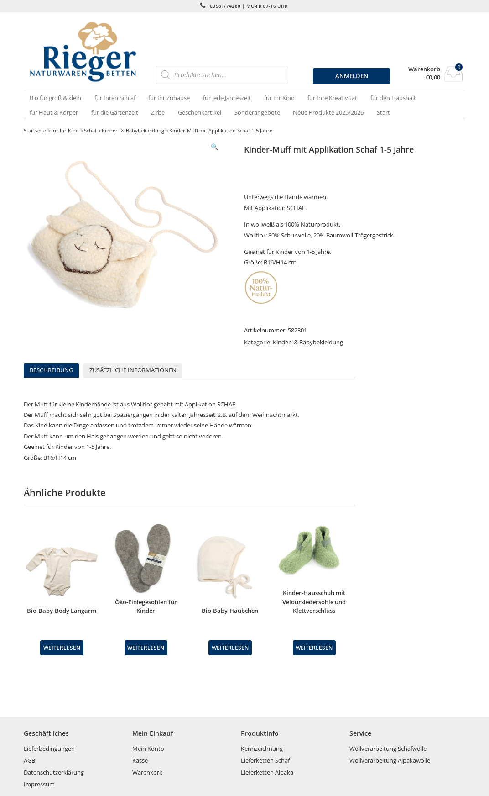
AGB (29, 760)
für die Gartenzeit (114, 112)
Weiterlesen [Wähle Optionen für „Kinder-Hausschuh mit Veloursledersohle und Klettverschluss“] (314, 647)
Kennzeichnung (262, 748)
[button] (214, 147)
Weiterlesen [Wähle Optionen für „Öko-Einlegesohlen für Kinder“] (145, 647)
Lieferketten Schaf (265, 760)
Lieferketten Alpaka (267, 772)
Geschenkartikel (199, 112)
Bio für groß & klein (55, 98)
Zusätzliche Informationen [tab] (133, 370)
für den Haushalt (393, 98)
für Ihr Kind (279, 98)
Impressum (39, 784)
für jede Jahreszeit (227, 98)
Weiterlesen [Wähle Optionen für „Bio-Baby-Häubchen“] (230, 647)
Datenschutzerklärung (54, 772)
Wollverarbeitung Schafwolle (388, 748)
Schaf (90, 130)
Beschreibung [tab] (51, 370)
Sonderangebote (257, 112)
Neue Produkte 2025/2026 (328, 112)
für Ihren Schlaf (114, 98)
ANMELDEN (351, 76)
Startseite (35, 130)
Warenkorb (424, 69)
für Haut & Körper (54, 112)
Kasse (140, 760)
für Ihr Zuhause (169, 98)
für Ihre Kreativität (332, 98)
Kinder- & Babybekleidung (133, 130)
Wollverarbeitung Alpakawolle (389, 760)
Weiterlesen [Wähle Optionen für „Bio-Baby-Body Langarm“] (61, 647)
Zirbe (158, 112)
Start (383, 112)
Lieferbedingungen (49, 748)
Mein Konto (148, 748)
